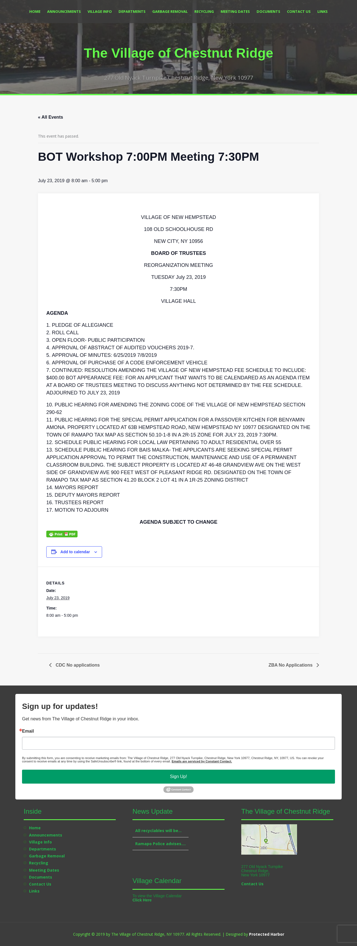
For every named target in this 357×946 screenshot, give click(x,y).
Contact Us (299, 11)
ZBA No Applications (291, 665)
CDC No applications (77, 665)
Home (34, 11)
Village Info (100, 11)
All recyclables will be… (158, 830)
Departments (132, 11)
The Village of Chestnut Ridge (178, 53)
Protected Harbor (266, 934)
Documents (268, 11)
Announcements (64, 11)
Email (28, 731)
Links (322, 11)
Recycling (204, 11)
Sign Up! (178, 776)
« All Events (50, 117)
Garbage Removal (170, 11)
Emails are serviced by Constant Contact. (202, 761)
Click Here (141, 900)
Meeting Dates (235, 11)
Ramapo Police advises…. (160, 843)
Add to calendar (75, 552)
